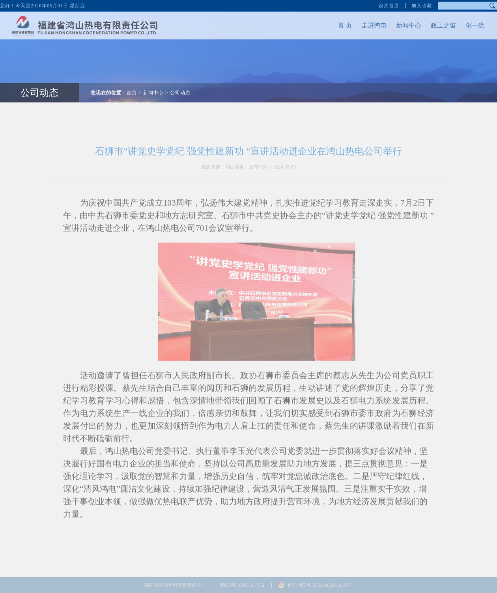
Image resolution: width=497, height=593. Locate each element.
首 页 (337, 25)
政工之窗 (435, 25)
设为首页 (389, 4)
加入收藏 (421, 4)
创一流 (467, 25)
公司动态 (39, 85)
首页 (132, 84)
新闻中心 (400, 25)
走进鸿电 (366, 25)
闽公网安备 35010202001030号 (319, 585)
